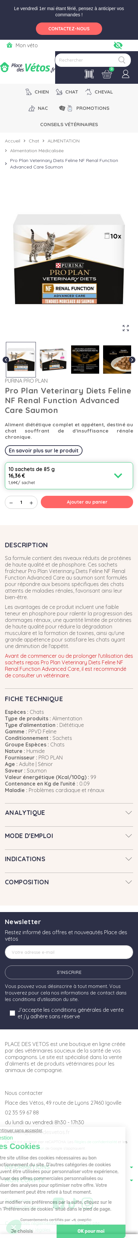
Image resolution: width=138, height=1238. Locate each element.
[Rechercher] (93, 60)
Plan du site (87, 1223)
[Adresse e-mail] (69, 952)
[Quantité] (21, 502)
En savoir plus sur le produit (44, 450)
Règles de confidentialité (95, 1141)
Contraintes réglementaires (34, 1223)
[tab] (69, 813)
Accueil (12, 141)
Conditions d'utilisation (24, 1148)
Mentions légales (33, 1230)
